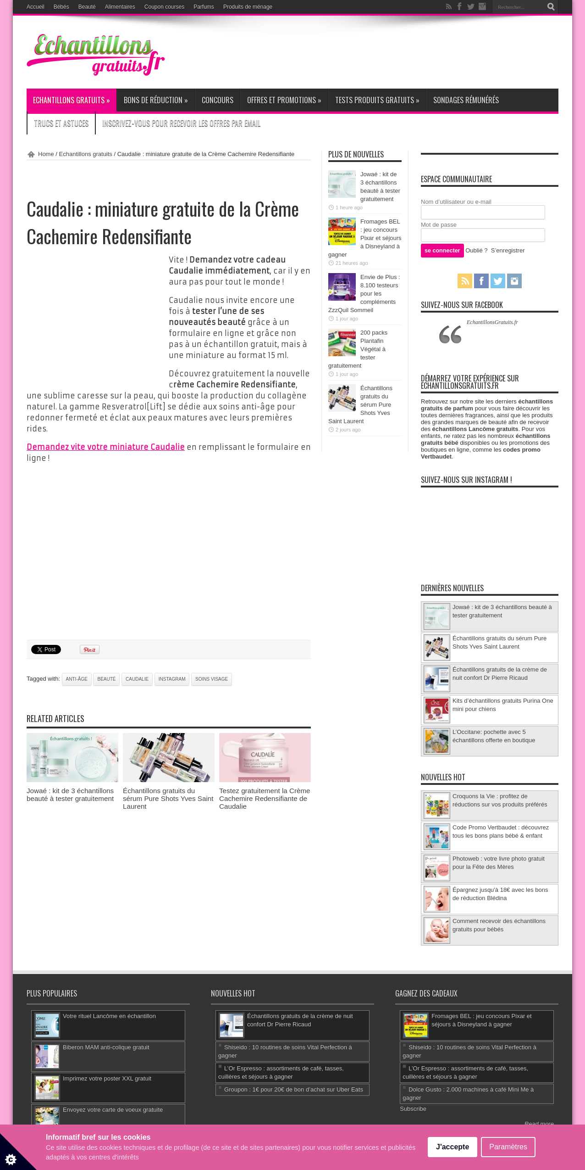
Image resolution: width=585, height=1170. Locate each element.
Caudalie (137, 679)
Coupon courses (164, 7)
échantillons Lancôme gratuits (475, 428)
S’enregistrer (508, 250)
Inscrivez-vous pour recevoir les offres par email (181, 123)
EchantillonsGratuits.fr (492, 322)
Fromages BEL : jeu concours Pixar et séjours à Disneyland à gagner (365, 238)
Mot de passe (439, 224)
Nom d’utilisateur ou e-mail (456, 201)
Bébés (61, 7)
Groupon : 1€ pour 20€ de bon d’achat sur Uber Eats (293, 1089)
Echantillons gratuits (71, 100)
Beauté (87, 7)
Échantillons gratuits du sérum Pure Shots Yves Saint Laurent (168, 798)
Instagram (172, 679)
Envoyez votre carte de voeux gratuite (113, 1109)
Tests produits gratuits (377, 100)
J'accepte (452, 1147)
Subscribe (413, 1108)
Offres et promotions (284, 100)
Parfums (203, 7)
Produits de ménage (247, 7)
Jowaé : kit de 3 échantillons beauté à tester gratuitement (70, 794)
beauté (106, 679)
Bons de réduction (156, 100)
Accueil (35, 7)
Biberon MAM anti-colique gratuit (106, 1047)
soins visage (211, 679)
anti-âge (77, 679)
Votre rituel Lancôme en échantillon (109, 1016)
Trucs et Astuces (61, 123)
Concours (217, 100)
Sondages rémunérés (466, 100)
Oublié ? (476, 250)
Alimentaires (120, 7)
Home (46, 154)
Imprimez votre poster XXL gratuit (107, 1078)
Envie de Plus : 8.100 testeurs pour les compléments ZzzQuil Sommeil (364, 293)
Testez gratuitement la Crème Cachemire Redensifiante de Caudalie (264, 798)
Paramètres (508, 1147)
